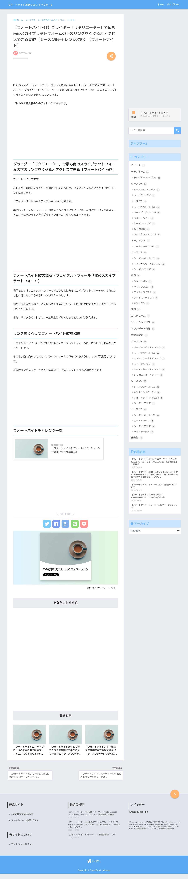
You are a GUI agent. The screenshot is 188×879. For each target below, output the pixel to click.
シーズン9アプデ (144, 224)
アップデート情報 (143, 330)
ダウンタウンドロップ (147, 235)
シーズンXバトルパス (147, 190)
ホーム (160, 4)
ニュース (138, 165)
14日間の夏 (142, 230)
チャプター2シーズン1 (147, 178)
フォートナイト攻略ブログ (25, 826)
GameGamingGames (22, 819)
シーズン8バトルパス (147, 259)
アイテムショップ (143, 323)
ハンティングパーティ (147, 394)
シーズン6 (139, 382)
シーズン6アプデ (144, 405)
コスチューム (141, 316)
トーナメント (141, 241)
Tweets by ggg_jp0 (138, 817)
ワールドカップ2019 (146, 247)
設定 (136, 310)
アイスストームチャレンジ (149, 371)
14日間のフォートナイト (148, 376)
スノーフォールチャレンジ (149, 360)
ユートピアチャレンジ (147, 213)
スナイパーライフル (146, 299)
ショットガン (143, 282)
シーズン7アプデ (144, 365)
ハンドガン (142, 304)
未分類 (137, 439)
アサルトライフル (145, 293)
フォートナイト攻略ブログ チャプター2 (39, 4)
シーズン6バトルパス (147, 388)
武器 (136, 276)
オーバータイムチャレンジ (149, 349)
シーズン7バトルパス (147, 354)
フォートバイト (109, 592)
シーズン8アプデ (144, 270)
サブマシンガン (144, 288)
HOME (94, 866)
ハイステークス (144, 433)
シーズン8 (139, 253)
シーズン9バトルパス (147, 208)
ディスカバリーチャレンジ (149, 265)
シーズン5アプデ (144, 428)
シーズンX (139, 184)
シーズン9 (139, 201)
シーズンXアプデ (144, 196)
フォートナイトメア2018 (148, 399)
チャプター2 (173, 4)
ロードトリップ (144, 422)
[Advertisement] (65, 73)
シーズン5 (139, 411)
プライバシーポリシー (22, 849)
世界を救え (139, 336)
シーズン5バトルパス (147, 417)
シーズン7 (139, 343)
